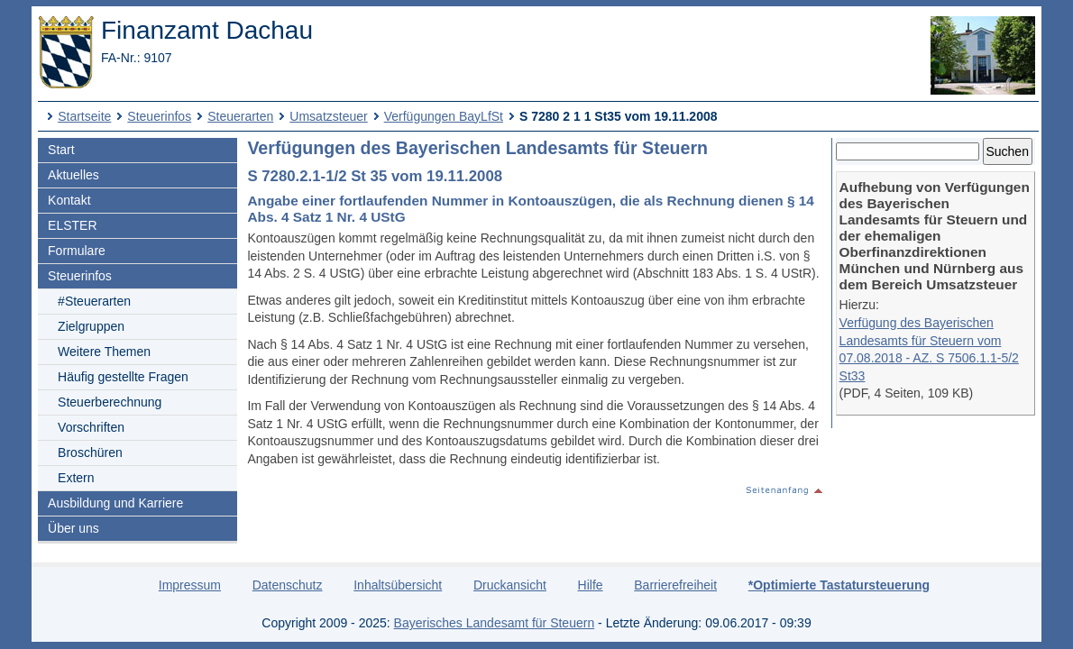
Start (61, 149)
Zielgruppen (91, 326)
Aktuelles (73, 175)
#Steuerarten (94, 301)
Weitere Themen (104, 351)
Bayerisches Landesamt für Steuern (494, 623)
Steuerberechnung (109, 402)
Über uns (73, 528)
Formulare (76, 250)
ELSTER (72, 225)
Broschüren (90, 452)
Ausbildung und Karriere (115, 503)
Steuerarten (240, 116)
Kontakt (69, 200)
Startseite (84, 116)
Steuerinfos (159, 116)
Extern (76, 478)
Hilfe (590, 585)
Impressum (190, 585)
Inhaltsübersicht (397, 585)
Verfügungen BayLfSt (443, 116)
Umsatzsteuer (328, 116)
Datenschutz (287, 585)
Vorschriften (91, 427)
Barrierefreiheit (675, 585)
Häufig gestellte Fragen (123, 377)
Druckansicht (509, 585)
